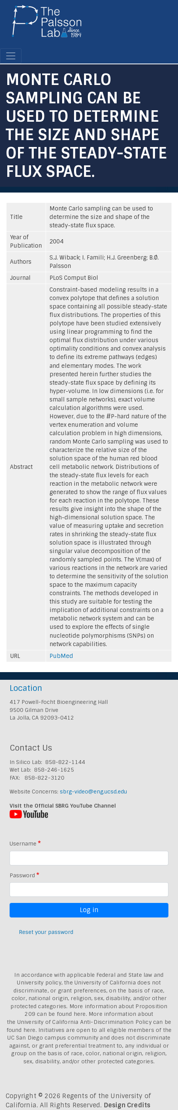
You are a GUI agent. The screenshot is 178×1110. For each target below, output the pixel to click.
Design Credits (127, 1105)
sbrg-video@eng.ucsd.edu (93, 791)
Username (23, 843)
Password (22, 875)
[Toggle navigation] (10, 56)
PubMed (61, 656)
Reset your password (46, 932)
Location (26, 688)
